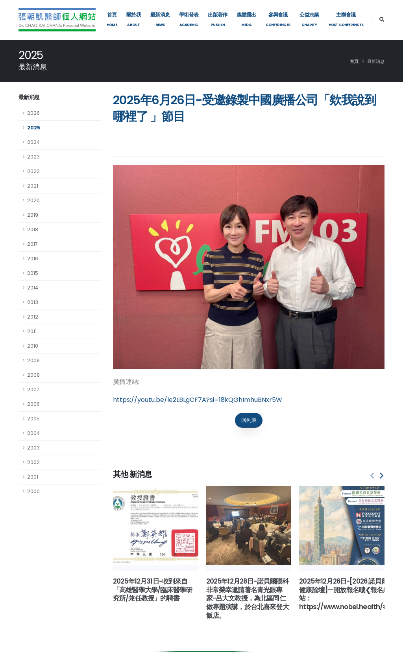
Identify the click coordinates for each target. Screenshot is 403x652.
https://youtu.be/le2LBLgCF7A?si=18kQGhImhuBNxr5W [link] (197, 399)
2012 (32, 316)
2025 (33, 127)
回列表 (249, 420)
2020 (33, 200)
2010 (32, 346)
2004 (33, 433)
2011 (32, 331)
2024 (33, 142)
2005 (33, 418)
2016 (32, 258)
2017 (32, 244)
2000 (33, 491)
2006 (33, 404)
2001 (32, 476)
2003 (33, 447)
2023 (33, 156)
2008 (33, 375)
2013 (32, 302)
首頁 (354, 61)
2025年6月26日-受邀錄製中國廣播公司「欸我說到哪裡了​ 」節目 (244, 108)
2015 (32, 273)
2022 (33, 171)
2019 (32, 215)
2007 (33, 389)
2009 (33, 360)
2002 (33, 462)
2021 (32, 185)
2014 (32, 287)
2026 (33, 113)
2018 (32, 229)
